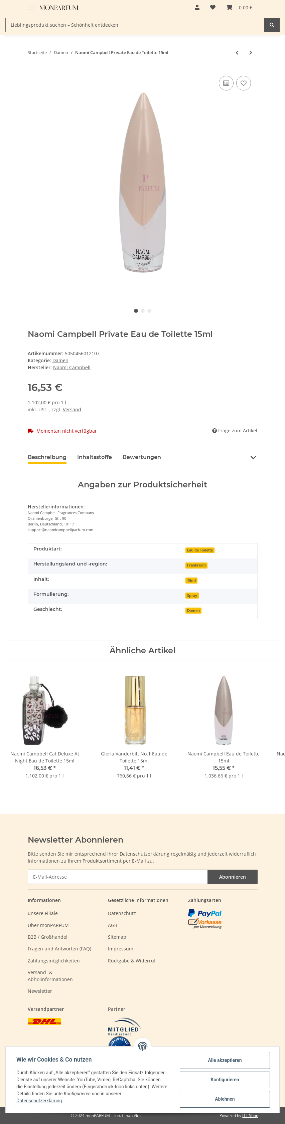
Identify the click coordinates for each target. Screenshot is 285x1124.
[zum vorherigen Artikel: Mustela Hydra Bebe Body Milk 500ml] (237, 52)
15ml (191, 580)
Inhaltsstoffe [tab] (94, 457)
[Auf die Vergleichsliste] (226, 83)
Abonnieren (232, 877)
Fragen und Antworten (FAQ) (59, 948)
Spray (192, 595)
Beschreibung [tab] (47, 457)
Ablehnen (225, 1099)
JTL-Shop (250, 1115)
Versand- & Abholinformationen (50, 975)
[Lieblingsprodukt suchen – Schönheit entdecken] (135, 25)
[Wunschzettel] (213, 7)
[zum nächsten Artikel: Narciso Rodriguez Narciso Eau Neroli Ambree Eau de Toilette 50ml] (251, 52)
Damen (60, 360)
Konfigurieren (224, 1079)
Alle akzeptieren (225, 1060)
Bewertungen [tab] (142, 457)
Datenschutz (122, 913)
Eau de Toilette (200, 550)
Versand (72, 409)
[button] (197, 7)
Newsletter (40, 991)
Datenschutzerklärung (144, 854)
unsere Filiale (43, 913)
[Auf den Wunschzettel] (243, 83)
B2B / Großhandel (47, 937)
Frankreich (196, 565)
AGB (112, 925)
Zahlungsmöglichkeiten (54, 960)
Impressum (120, 948)
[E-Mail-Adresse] (118, 877)
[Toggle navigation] (31, 4)
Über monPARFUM (48, 925)
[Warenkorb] (239, 7)
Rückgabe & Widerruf (132, 960)
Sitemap (117, 937)
